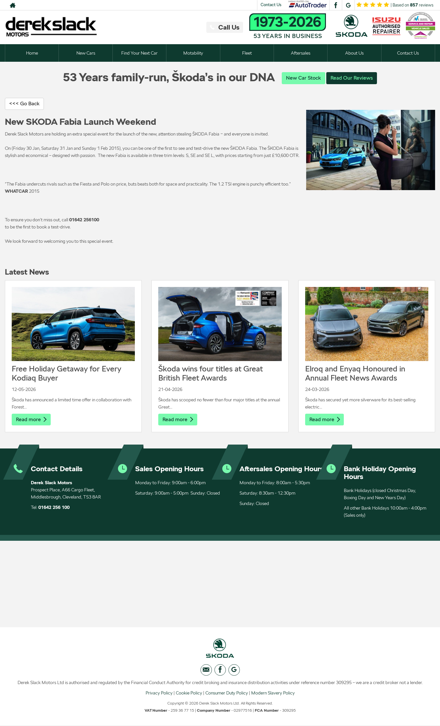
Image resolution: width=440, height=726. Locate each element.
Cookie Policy (189, 693)
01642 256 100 (54, 507)
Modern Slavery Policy (273, 693)
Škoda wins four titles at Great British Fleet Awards (210, 373)
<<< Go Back (24, 103)
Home (32, 53)
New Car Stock (303, 78)
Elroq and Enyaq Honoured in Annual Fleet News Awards (355, 373)
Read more (31, 419)
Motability (193, 53)
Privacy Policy (159, 693)
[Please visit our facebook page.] (335, 5)
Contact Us (271, 4)
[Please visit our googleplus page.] (348, 5)
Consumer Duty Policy (226, 693)
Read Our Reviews (351, 78)
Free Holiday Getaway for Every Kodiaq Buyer (66, 373)
